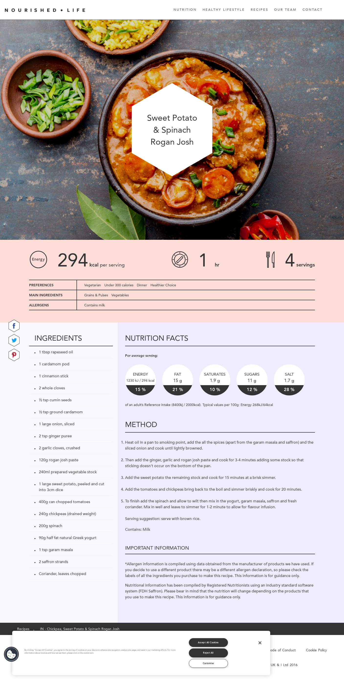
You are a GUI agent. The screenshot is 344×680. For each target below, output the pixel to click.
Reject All (208, 652)
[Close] (260, 642)
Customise (208, 663)
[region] (141, 653)
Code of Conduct (282, 650)
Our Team (285, 10)
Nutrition (185, 10)
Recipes (259, 10)
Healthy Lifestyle (224, 10)
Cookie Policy (316, 650)
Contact (312, 10)
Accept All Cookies (208, 642)
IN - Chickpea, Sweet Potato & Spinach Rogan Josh (79, 629)
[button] (11, 654)
